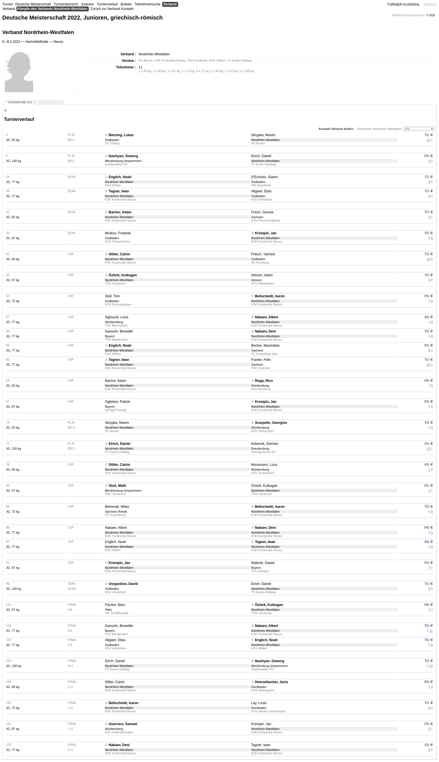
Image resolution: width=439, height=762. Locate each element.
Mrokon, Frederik (118, 233)
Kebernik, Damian (264, 444)
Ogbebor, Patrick (117, 402)
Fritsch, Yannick (263, 254)
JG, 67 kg (12, 280)
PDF (431, 15)
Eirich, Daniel (261, 156)
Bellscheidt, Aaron (270, 296)
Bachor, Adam (120, 212)
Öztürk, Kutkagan (123, 275)
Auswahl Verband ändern (335, 128)
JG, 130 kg (13, 161)
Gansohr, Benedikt (119, 331)
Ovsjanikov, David (123, 584)
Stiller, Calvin (119, 254)
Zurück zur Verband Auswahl (112, 9)
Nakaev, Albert (266, 317)
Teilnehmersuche (148, 4)
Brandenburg (260, 448)
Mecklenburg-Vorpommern (123, 161)
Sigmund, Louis (116, 317)
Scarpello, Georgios (271, 423)
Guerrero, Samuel (123, 724)
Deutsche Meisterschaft (33, 4)
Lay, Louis (259, 703)
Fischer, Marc (115, 605)
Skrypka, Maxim (263, 135)
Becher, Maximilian (265, 346)
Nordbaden (259, 687)
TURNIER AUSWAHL (403, 5)
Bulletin (126, 4)
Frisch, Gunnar (262, 212)
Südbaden (112, 140)
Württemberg (114, 322)
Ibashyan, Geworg (123, 156)
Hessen (256, 280)
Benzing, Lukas (121, 135)
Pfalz (108, 609)
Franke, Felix (261, 360)
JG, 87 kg (12, 238)
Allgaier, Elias (261, 191)
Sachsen (257, 217)
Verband (169, 4)
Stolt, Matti (117, 486)
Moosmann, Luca (264, 465)
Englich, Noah (120, 177)
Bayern (110, 336)
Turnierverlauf (107, 4)
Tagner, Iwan (119, 191)
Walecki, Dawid (263, 563)
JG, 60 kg (12, 259)
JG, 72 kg (12, 301)
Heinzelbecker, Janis (271, 682)
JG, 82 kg (12, 217)
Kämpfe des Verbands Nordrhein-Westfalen (52, 9)
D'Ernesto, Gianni (264, 177)
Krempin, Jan (266, 233)
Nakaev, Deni (265, 331)
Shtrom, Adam (262, 275)
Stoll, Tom (112, 296)
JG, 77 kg (12, 182)
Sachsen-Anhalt (116, 511)
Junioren (87, 4)
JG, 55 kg (12, 140)
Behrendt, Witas (117, 507)
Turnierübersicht (66, 4)
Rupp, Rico (264, 381)
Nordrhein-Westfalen (265, 140)
